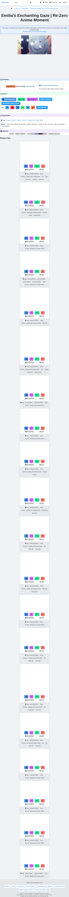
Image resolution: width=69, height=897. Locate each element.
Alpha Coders (5, 2)
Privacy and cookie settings (42, 890)
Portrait (44, 471)
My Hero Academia (59, 124)
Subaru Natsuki (5, 126)
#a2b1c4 (33, 133)
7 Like (21, 99)
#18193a (41, 133)
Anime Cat (41, 179)
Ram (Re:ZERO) (32, 279)
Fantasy (46, 369)
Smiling (30, 215)
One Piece (50, 124)
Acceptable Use (41, 886)
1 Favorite (32, 99)
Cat (43, 176)
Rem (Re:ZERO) (41, 279)
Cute (46, 176)
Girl (42, 369)
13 (37, 202)
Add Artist (11, 86)
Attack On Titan (42, 124)
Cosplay (28, 124)
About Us (7, 886)
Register (65, 2)
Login (59, 2)
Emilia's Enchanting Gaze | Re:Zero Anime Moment (44, 8)
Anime (19, 120)
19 (37, 166)
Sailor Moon (34, 124)
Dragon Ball (22, 124)
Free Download (9, 99)
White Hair (44, 323)
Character (44, 212)
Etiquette (50, 886)
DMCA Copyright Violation (26, 890)
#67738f (37, 133)
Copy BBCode (42, 107)
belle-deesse (30, 86)
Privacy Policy (20, 886)
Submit (45, 2)
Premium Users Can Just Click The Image (34, 31)
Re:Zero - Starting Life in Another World (32, 120)
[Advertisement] (34, 66)
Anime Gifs (25, 8)
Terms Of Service (30, 886)
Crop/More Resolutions (11, 103)
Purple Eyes (45, 510)
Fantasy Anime (37, 372)
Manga (16, 124)
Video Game (10, 124)
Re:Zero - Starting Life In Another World (30, 176)
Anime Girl (30, 372)
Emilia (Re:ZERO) (11, 120)
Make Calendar (45, 99)
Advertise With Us (59, 886)
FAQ (13, 886)
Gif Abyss (17, 8)
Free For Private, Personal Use (49, 85)
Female (34, 474)
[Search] (30, 2)
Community (53, 2)
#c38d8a (45, 133)
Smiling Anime (37, 215)
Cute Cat (35, 179)
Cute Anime (28, 179)
